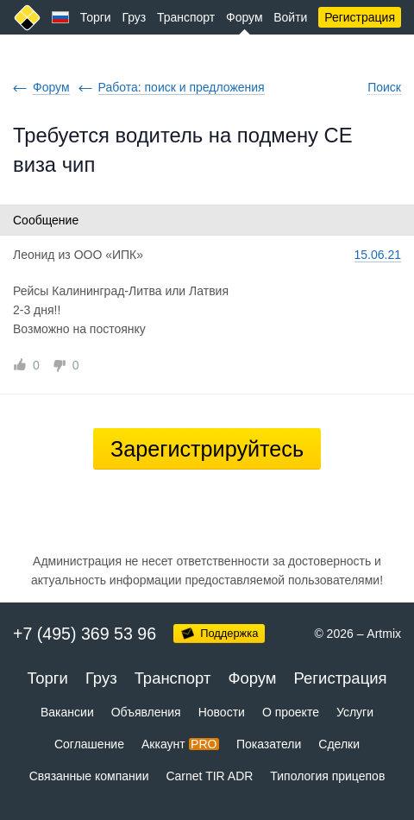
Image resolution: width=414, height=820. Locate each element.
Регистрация (359, 17)
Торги (95, 17)
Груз (134, 17)
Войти (290, 17)
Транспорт (186, 17)
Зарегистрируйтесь (207, 449)
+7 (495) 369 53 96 (84, 633)
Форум (244, 17)
